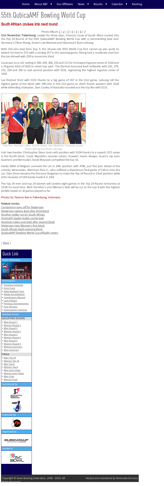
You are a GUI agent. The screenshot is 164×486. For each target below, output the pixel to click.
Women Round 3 (12, 337)
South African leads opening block (22, 229)
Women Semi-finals (14, 373)
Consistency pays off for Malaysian (22, 207)
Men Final (9, 376)
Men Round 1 (10, 322)
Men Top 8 (9, 364)
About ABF (43, 4)
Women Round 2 (12, 331)
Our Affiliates (65, 4)
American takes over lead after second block (28, 222)
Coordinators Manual (14, 297)
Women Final (10, 379)
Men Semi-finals (12, 370)
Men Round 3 (10, 334)
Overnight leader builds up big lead (22, 218)
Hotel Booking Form (14, 291)
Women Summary (13, 347)
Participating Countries (15, 310)
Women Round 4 (12, 344)
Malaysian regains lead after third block (25, 211)
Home (26, 4)
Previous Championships (16, 303)
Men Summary (11, 350)
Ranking (137, 4)
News (83, 4)
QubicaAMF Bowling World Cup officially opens (29, 233)
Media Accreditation (14, 294)
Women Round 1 (12, 325)
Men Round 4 (10, 341)
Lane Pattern (10, 301)
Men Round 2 (10, 328)
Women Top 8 (11, 367)
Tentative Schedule (13, 285)
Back (6, 243)
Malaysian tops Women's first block (22, 225)
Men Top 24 (10, 358)
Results (100, 4)
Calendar (119, 4)
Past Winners (10, 307)
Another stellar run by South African (23, 214)
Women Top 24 (11, 361)
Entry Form (9, 288)
